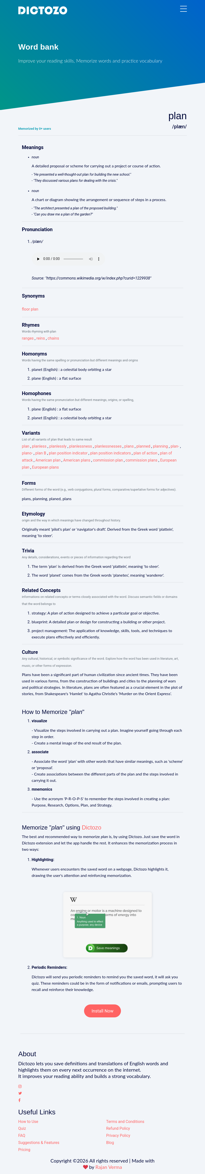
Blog (110, 1142)
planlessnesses (108, 446)
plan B (40, 453)
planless (39, 446)
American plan (48, 460)
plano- (27, 453)
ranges (28, 338)
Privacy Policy (118, 1135)
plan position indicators (110, 453)
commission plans (141, 460)
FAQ (21, 1135)
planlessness (80, 446)
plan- (175, 446)
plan (25, 446)
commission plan (108, 460)
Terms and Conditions (125, 1121)
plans (129, 446)
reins (40, 338)
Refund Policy (118, 1128)
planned (143, 446)
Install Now (103, 1010)
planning (160, 446)
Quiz (22, 1128)
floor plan (30, 309)
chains (53, 338)
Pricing (24, 1149)
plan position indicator (68, 453)
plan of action (145, 453)
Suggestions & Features (38, 1142)
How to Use (28, 1121)
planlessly (57, 446)
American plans (76, 460)
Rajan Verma (109, 1167)
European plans (45, 467)
